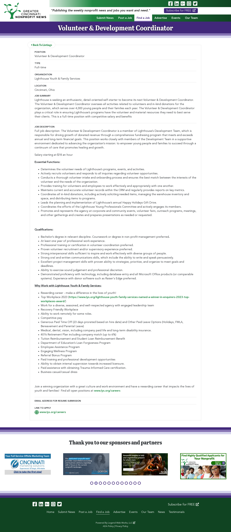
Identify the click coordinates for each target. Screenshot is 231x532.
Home (50, 512)
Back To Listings (41, 45)
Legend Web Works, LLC (121, 523)
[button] (91, 483)
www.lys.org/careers (107, 390)
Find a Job (143, 18)
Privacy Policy (121, 526)
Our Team (191, 18)
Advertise (160, 18)
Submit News (105, 18)
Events (176, 18)
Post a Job (125, 18)
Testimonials (177, 512)
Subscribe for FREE (180, 10)
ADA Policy (108, 526)
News (161, 512)
